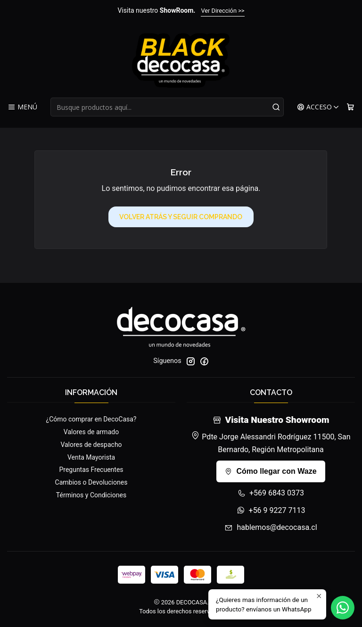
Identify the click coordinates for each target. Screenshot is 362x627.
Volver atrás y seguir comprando (180, 217)
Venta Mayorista (91, 457)
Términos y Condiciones (91, 495)
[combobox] (167, 107)
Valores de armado (91, 432)
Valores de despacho (91, 444)
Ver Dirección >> (222, 10)
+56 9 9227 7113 (271, 510)
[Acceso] (318, 107)
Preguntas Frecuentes (91, 469)
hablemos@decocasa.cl (270, 527)
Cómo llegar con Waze (270, 471)
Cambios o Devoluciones (91, 482)
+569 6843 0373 (271, 492)
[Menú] (22, 107)
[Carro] (350, 107)
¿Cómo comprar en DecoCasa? (91, 419)
